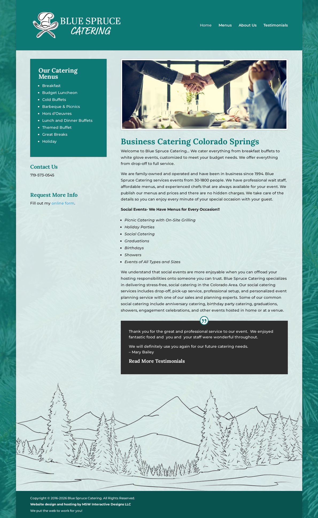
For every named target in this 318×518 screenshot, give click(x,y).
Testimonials (275, 25)
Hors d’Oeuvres (57, 113)
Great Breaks (54, 134)
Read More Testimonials (157, 361)
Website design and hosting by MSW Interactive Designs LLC (80, 504)
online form (63, 203)
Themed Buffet (57, 127)
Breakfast (51, 85)
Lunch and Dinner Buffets (67, 120)
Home (206, 25)
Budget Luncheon (59, 92)
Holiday (49, 141)
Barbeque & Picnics (61, 106)
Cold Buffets (54, 99)
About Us (248, 25)
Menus (225, 25)
